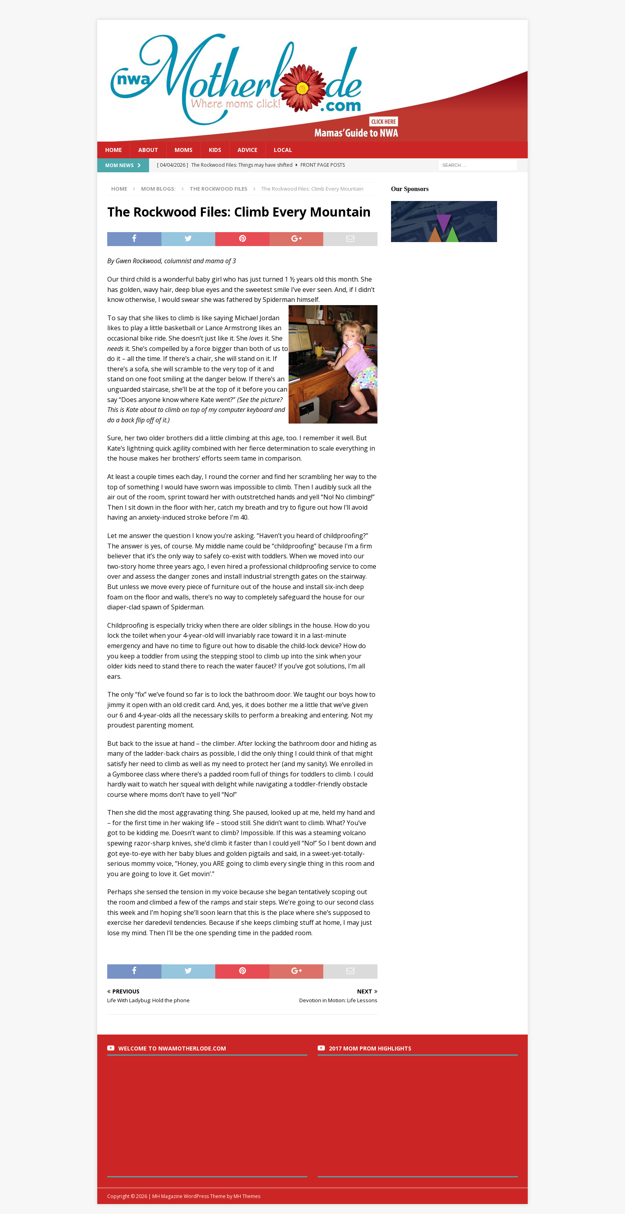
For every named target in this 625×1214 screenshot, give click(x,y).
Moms (184, 150)
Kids (215, 150)
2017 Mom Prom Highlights (370, 1048)
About (148, 150)
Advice (247, 150)
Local (283, 150)
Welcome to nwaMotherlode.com (172, 1048)
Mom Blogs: (158, 188)
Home (113, 150)
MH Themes (247, 1196)
